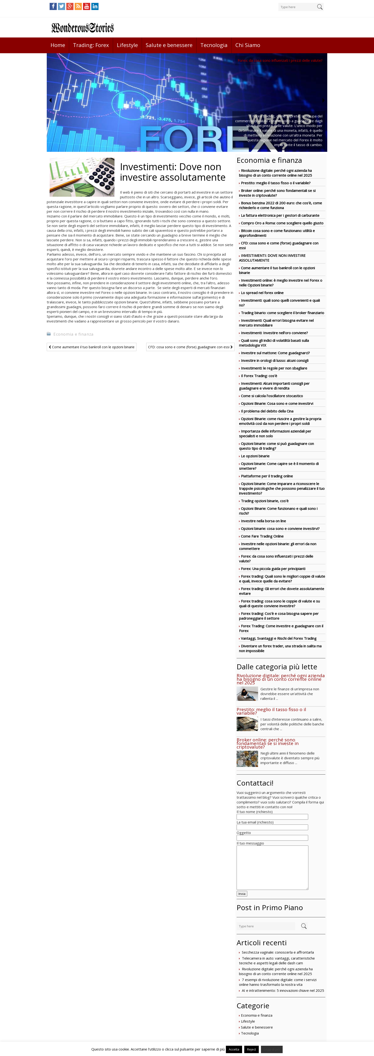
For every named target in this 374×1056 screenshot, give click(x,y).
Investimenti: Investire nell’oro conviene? (274, 332)
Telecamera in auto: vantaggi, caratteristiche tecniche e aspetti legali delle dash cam (277, 960)
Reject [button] (251, 1049)
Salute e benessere (169, 44)
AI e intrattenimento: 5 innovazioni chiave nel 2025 (283, 990)
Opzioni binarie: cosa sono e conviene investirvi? (280, 528)
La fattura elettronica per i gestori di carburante (280, 215)
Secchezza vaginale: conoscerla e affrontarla (278, 952)
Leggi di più (272, 1049)
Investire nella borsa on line (263, 520)
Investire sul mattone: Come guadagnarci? (275, 352)
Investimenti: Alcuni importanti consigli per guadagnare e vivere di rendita (274, 386)
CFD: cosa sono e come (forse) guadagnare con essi (190, 347)
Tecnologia (214, 44)
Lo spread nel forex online (262, 292)
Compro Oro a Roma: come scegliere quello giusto (282, 223)
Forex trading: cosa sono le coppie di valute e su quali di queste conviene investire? (279, 603)
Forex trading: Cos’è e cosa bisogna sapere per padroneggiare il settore (279, 616)
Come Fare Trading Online (262, 536)
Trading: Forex (91, 44)
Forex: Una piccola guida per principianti (273, 568)
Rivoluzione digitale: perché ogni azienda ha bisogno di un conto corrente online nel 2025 (275, 173)
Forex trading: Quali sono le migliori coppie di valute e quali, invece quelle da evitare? (282, 578)
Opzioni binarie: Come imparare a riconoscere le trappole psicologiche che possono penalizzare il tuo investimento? (282, 488)
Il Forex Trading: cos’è (259, 375)
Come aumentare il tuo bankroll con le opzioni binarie (92, 347)
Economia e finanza (256, 1015)
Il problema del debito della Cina (267, 411)
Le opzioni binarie (255, 456)
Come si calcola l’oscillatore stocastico (272, 395)
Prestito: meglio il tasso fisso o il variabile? (276, 182)
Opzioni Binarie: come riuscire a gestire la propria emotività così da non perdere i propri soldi (280, 421)
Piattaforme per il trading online (267, 476)
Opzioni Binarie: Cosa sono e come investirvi (277, 403)
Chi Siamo (247, 44)
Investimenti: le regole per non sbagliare (274, 368)
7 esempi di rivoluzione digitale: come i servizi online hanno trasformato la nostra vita (278, 982)
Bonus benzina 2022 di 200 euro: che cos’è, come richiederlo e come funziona (280, 205)
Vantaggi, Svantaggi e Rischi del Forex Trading (279, 638)
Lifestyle (127, 44)
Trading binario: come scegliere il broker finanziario (282, 312)
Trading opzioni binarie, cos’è (265, 500)
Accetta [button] (234, 1049)
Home (58, 44)
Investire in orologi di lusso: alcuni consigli (274, 360)
